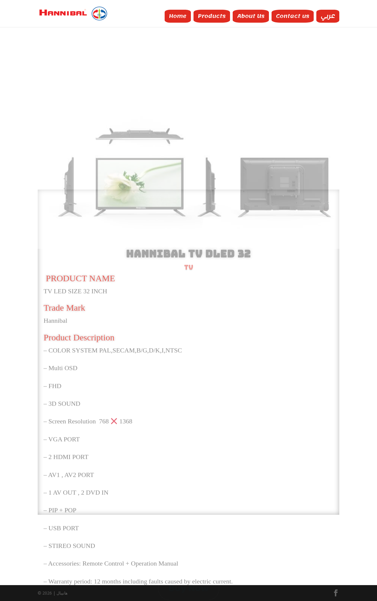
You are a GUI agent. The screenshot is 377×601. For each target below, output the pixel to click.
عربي (328, 15)
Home (177, 15)
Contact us (292, 15)
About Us (250, 15)
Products (212, 15)
